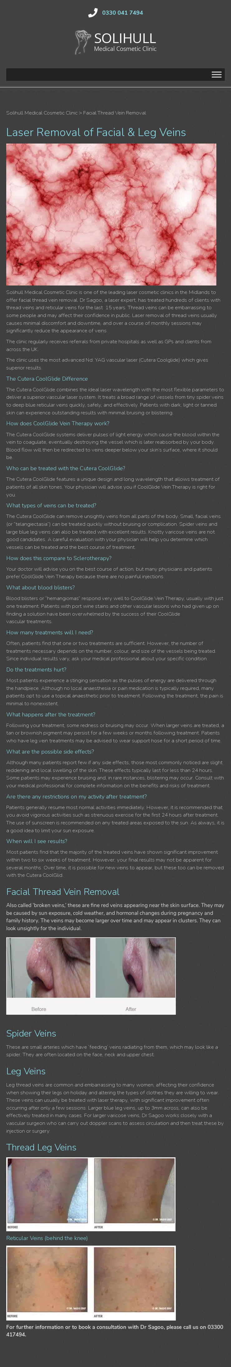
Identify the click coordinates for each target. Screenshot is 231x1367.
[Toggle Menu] (217, 75)
